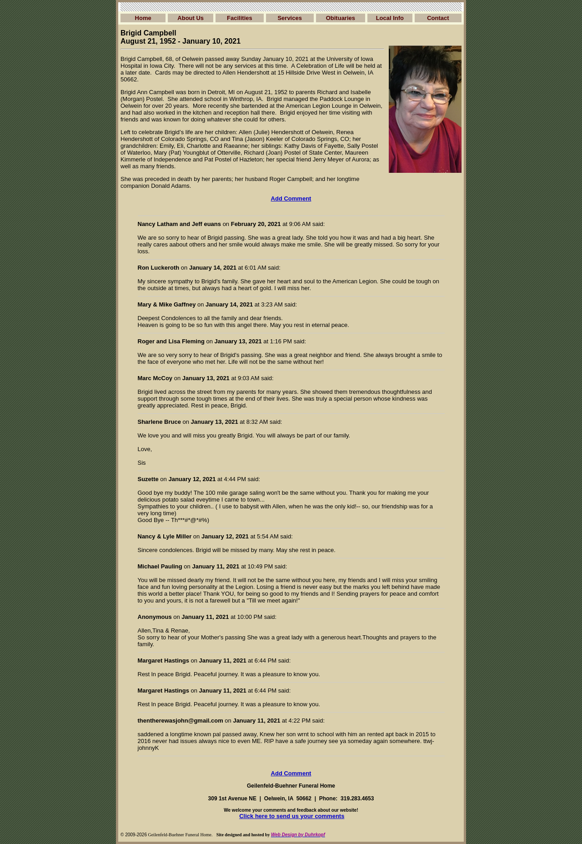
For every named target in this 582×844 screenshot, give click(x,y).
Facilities (239, 18)
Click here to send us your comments (291, 816)
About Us (190, 18)
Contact (438, 18)
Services (289, 18)
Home (143, 18)
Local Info (390, 18)
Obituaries (340, 18)
